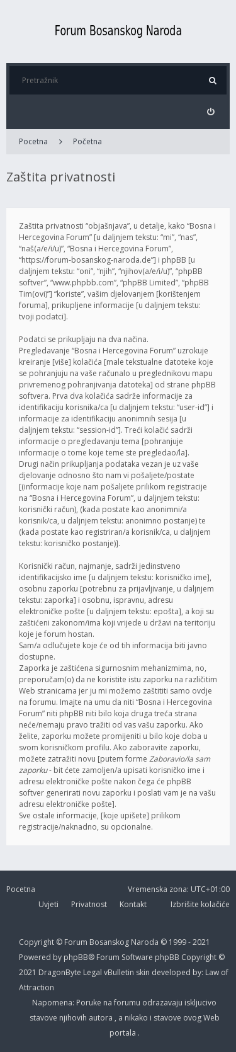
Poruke (89, 1002)
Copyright (36, 942)
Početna (87, 141)
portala (124, 1032)
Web (211, 1017)
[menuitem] (210, 112)
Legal (92, 972)
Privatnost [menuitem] (89, 904)
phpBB (168, 957)
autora (102, 1017)
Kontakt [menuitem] (133, 904)
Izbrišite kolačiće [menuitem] (200, 904)
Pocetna (33, 141)
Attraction (36, 987)
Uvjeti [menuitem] (48, 904)
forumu (128, 1002)
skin (144, 972)
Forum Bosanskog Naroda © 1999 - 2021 (137, 942)
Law (213, 972)
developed (172, 972)
